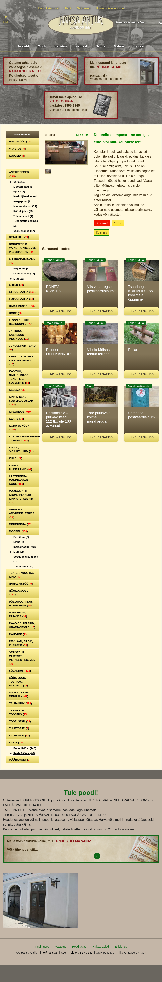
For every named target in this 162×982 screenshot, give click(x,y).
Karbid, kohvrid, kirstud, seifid (21, 360)
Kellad (17, 389)
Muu (18, 278)
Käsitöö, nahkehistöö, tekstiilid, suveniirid (19, 377)
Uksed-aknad (24, 273)
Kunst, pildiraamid (20, 467)
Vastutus (60, 946)
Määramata (19, 759)
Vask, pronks (24, 230)
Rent (68, 8)
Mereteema (20, 524)
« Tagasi (50, 134)
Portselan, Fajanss (18, 614)
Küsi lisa (101, 233)
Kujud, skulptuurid (21, 449)
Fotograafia (21, 298)
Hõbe (15, 313)
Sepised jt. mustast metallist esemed (22, 658)
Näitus (100, 46)
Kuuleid (17, 155)
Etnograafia (22, 291)
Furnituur (21, 537)
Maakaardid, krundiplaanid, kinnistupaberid (21, 496)
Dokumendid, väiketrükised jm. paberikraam (22, 248)
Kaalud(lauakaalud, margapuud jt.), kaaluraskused (25, 201)
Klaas (16, 418)
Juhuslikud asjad (22, 347)
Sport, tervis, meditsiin (19, 694)
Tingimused (42, 946)
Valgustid (19, 735)
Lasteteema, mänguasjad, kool (19, 480)
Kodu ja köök (19, 427)
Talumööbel (23, 566)
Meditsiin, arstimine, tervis (21, 513)
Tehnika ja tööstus (18, 712)
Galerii (119, 46)
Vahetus (60, 46)
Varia (19, 181)
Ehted (16, 284)
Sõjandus (20, 670)
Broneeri (102, 223)
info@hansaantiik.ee (53, 952)
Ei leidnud (121, 946)
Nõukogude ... (19, 592)
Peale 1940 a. (24, 753)
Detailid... (19, 237)
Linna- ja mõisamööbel (24, 544)
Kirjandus (21, 268)
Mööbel (18, 531)
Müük (42, 46)
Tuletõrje (19, 728)
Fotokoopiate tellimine (110, 8)
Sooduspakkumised (25, 559)
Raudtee (18, 634)
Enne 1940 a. (24, 748)
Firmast (81, 46)
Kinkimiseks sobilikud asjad (21, 400)
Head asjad (79, 946)
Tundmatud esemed (25, 223)
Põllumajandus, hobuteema (21, 603)
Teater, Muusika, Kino (21, 574)
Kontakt (138, 46)
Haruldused (22, 306)
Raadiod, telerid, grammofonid (22, 625)
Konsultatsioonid (48, 8)
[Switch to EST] (5, 19)
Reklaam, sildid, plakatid (21, 643)
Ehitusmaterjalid (22, 260)
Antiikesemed (19, 174)
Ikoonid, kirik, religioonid (20, 322)
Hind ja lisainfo (59, 311)
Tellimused (83, 8)
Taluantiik (20, 703)
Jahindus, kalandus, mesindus (19, 334)
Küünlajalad (23, 211)
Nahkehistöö (21, 583)
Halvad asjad (100, 946)
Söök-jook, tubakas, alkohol (18, 681)
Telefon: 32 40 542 (80, 952)
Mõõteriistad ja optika (22, 189)
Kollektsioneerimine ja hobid (24, 438)
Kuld (15, 458)
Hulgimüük (20, 141)
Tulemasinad (23, 216)
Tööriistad (20, 721)
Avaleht (23, 46)
